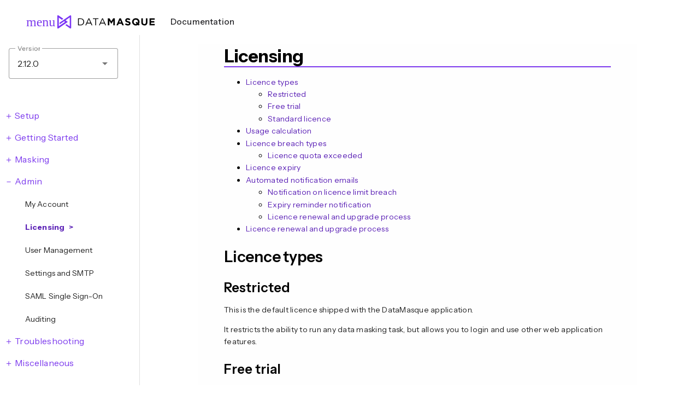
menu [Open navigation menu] (36, 22)
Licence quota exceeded (315, 155)
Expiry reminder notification (319, 205)
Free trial (284, 106)
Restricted (287, 94)
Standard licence (299, 119)
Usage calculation (278, 131)
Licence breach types (286, 143)
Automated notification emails (302, 180)
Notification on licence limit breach (332, 192)
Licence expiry (273, 167)
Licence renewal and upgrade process (339, 217)
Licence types (272, 82)
